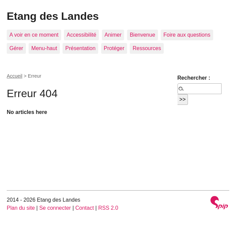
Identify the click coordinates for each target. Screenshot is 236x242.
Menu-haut (44, 48)
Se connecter (55, 208)
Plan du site (21, 208)
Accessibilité (81, 35)
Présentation (80, 48)
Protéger (114, 48)
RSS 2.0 (108, 208)
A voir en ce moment (33, 35)
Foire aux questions (186, 35)
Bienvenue (142, 35)
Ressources (146, 48)
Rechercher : (194, 78)
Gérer (16, 48)
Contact (84, 208)
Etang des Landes (53, 16)
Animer (113, 35)
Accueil (14, 76)
